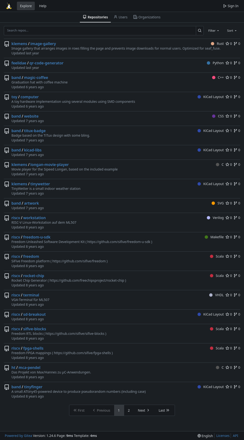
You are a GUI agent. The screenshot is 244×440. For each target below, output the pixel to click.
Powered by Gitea (18, 435)
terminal (31, 295)
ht (13, 367)
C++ (218, 77)
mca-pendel (29, 367)
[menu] (205, 436)
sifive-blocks (34, 328)
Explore (26, 6)
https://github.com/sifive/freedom (79, 261)
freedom (31, 256)
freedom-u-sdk (37, 237)
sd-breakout (34, 314)
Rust (217, 43)
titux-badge (35, 130)
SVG (218, 203)
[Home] (9, 6)
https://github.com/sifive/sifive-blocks (75, 333)
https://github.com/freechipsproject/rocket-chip (87, 280)
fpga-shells (33, 348)
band (16, 77)
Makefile (214, 237)
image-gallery (43, 43)
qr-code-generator (47, 63)
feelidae (18, 63)
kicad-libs (32, 150)
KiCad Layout (211, 96)
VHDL (216, 295)
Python (215, 63)
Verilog (215, 217)
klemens (19, 43)
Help (42, 6)
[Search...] (200, 30)
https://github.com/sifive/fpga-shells (82, 353)
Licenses (223, 435)
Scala (217, 256)
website (31, 116)
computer (29, 96)
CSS (218, 116)
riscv (15, 217)
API (235, 435)
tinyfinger (33, 386)
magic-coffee (36, 77)
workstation (34, 217)
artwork (31, 203)
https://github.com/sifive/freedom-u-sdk (118, 241)
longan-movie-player (49, 164)
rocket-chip (33, 275)
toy (14, 96)
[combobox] (214, 30)
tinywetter (40, 183)
